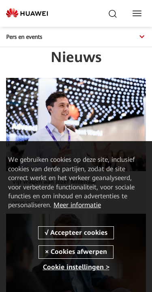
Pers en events (76, 37)
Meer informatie (77, 205)
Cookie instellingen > (76, 267)
